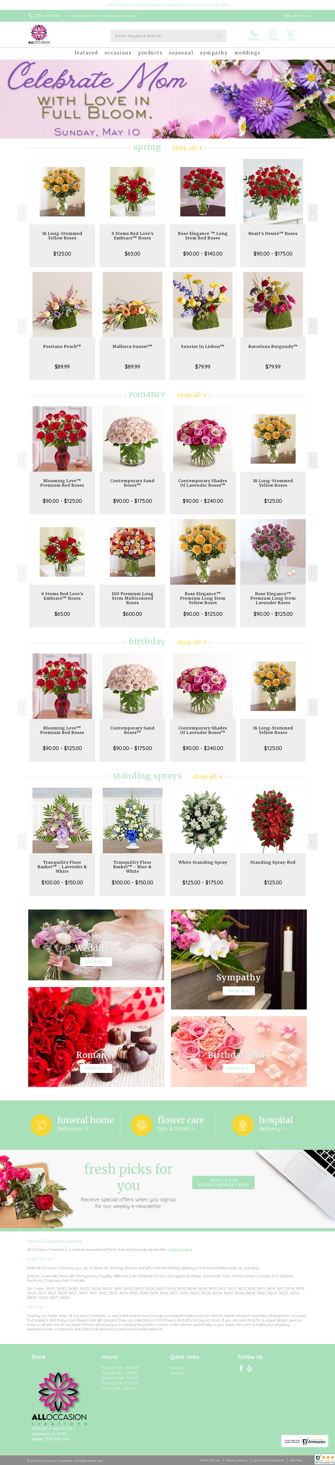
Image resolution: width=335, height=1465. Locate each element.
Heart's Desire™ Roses (273, 233)
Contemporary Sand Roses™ (132, 483)
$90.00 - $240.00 (203, 500)
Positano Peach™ (62, 346)
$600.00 (132, 613)
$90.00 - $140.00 (202, 253)
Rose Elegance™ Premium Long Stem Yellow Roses (203, 598)
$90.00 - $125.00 (62, 500)
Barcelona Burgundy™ (273, 346)
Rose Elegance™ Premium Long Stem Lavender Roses (273, 598)
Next (313, 212)
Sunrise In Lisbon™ (202, 346)
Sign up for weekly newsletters (223, 1182)
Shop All (185, 147)
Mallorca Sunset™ (132, 346)
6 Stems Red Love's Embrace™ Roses (133, 236)
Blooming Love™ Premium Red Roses (62, 483)
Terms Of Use (210, 1460)
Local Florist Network (268, 1460)
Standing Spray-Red (273, 862)
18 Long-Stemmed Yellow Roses (62, 236)
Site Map (296, 1460)
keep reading (180, 1249)
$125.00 (62, 253)
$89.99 (62, 366)
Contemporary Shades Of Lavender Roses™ (202, 483)
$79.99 (202, 366)
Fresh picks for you (128, 1185)
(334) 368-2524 (48, 15)
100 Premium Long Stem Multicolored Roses (133, 598)
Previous (22, 212)
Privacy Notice (236, 1460)
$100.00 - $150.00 (62, 882)
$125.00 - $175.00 (202, 882)
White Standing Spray (202, 862)
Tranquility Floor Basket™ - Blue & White (132, 867)
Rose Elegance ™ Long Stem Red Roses (203, 236)
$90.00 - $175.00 (273, 253)
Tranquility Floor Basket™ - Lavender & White (62, 867)
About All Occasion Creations (55, 1240)
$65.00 (132, 253)
